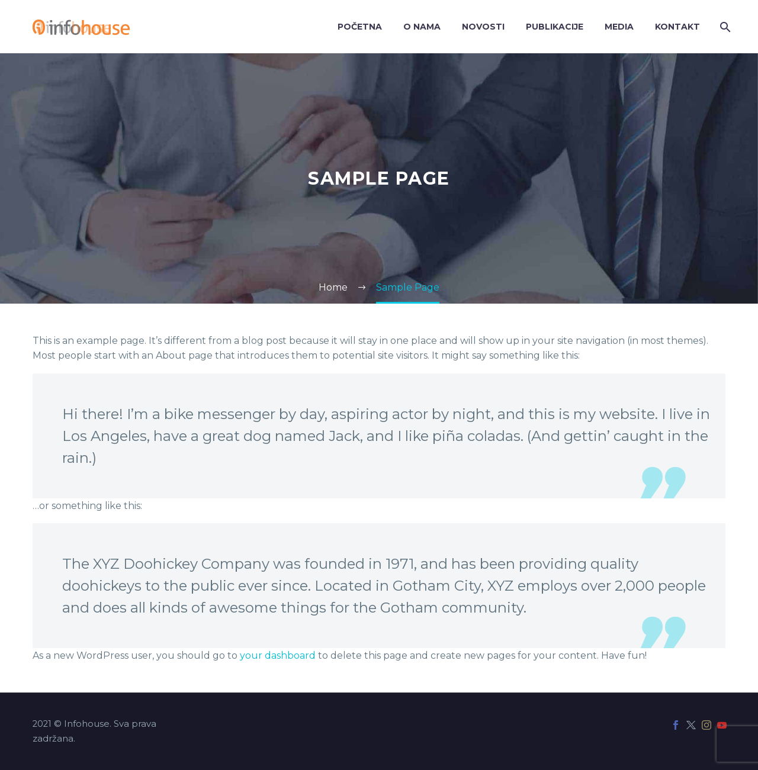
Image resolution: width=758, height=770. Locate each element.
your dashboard (278, 655)
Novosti (483, 26)
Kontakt (677, 26)
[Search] (723, 27)
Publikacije (554, 26)
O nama (422, 26)
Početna (360, 26)
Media (619, 26)
